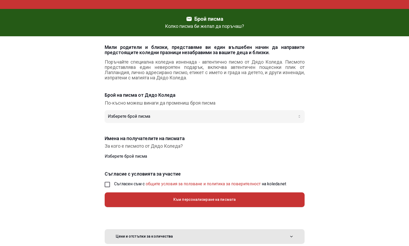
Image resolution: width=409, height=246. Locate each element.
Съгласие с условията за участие (143, 174)
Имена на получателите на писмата (145, 138)
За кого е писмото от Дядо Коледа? (144, 146)
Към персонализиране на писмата (204, 199)
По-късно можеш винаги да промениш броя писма (160, 103)
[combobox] (205, 116)
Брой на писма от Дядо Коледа (140, 95)
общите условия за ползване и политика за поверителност (203, 183)
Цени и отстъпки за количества (205, 236)
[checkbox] (107, 184)
